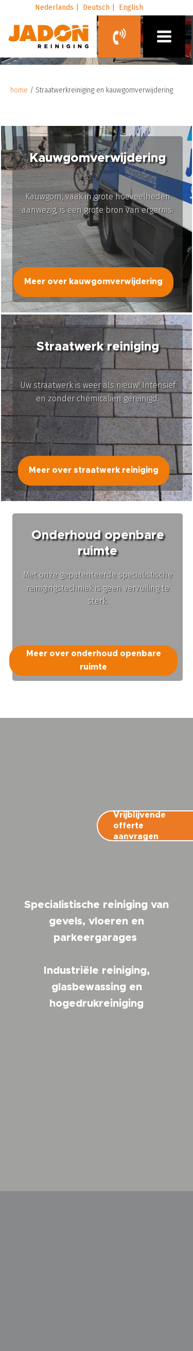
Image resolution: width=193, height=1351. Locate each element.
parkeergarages (95, 938)
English (131, 7)
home (19, 90)
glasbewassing (88, 987)
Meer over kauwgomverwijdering (93, 281)
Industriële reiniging (95, 971)
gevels (65, 921)
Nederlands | (57, 7)
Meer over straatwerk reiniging (94, 470)
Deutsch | (99, 7)
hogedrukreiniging (96, 1003)
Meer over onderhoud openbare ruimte (93, 660)
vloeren (108, 921)
